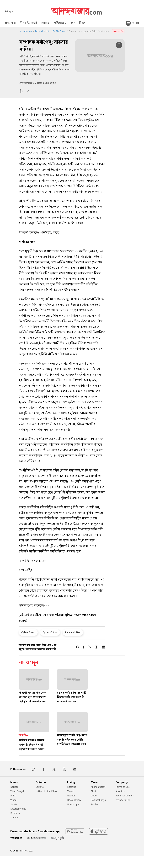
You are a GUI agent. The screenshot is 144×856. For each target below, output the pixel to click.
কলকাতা (45, 23)
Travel (70, 791)
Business (15, 813)
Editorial (39, 31)
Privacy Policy (123, 799)
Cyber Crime (50, 632)
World (13, 799)
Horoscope (73, 804)
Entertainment (18, 808)
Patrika (94, 804)
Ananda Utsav (98, 786)
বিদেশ (82, 23)
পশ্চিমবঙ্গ (60, 23)
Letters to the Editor (47, 791)
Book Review (74, 799)
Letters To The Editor (55, 31)
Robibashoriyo (98, 799)
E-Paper (9, 11)
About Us (120, 791)
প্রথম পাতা (10, 23)
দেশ (73, 23)
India (13, 795)
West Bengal (17, 791)
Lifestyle (71, 786)
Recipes (71, 795)
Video (94, 795)
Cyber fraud (28, 632)
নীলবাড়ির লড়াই (28, 23)
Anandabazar (26, 31)
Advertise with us (125, 795)
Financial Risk (72, 632)
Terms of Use (123, 786)
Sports (13, 804)
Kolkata (14, 786)
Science (14, 817)
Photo (94, 791)
